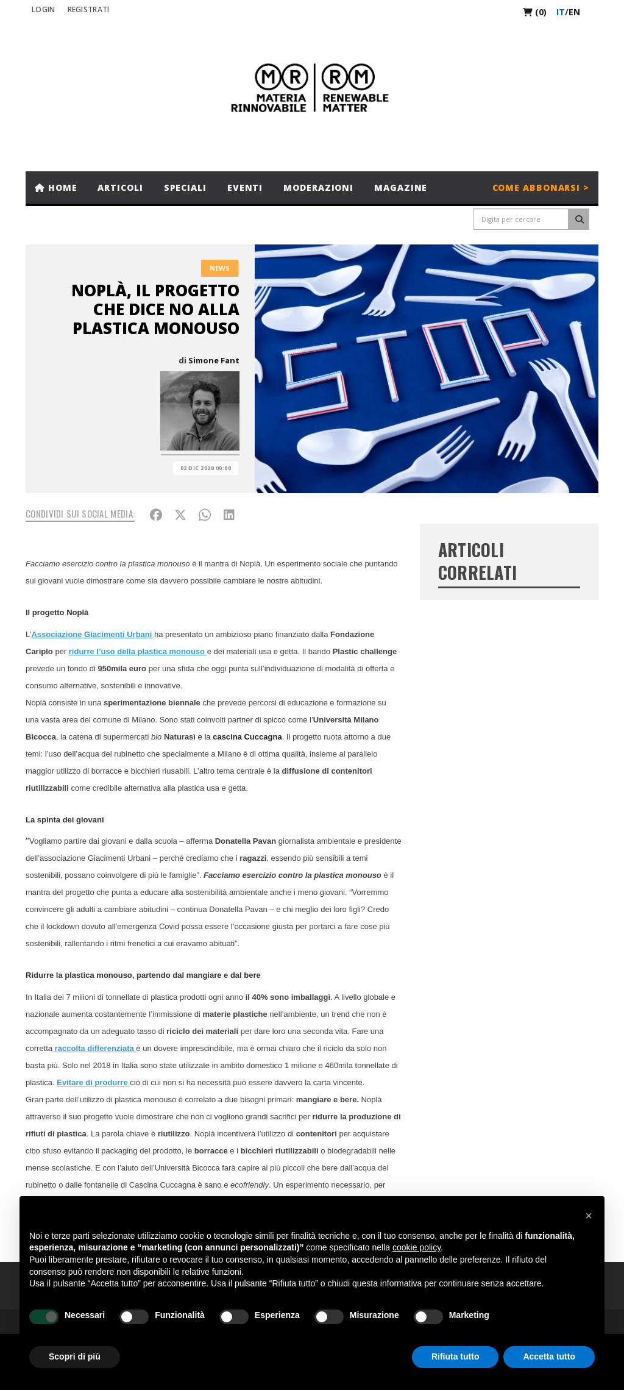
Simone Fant (213, 360)
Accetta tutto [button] (549, 1356)
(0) (535, 12)
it (560, 12)
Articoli (120, 187)
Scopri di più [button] (75, 1356)
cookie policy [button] (416, 1247)
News (220, 268)
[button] (588, 1215)
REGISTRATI (89, 9)
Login (43, 9)
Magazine (400, 187)
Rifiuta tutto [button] (455, 1356)
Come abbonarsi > (540, 187)
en (574, 12)
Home (56, 187)
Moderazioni (318, 187)
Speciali (185, 187)
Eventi (245, 187)
